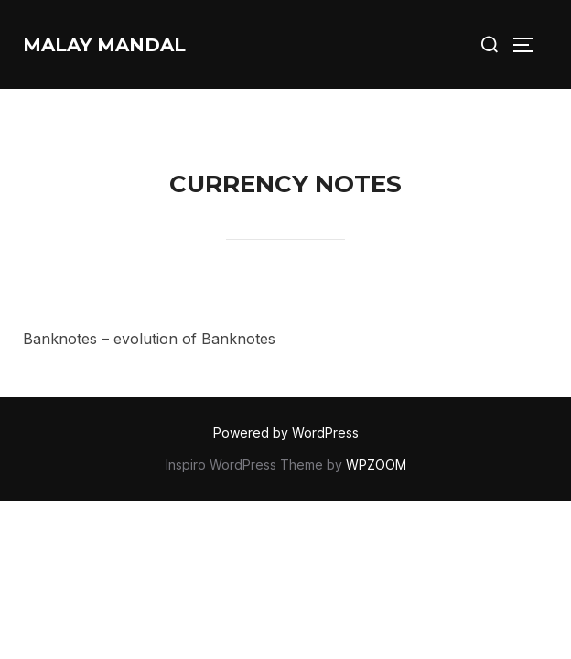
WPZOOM (376, 464)
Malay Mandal (104, 45)
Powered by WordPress (286, 432)
